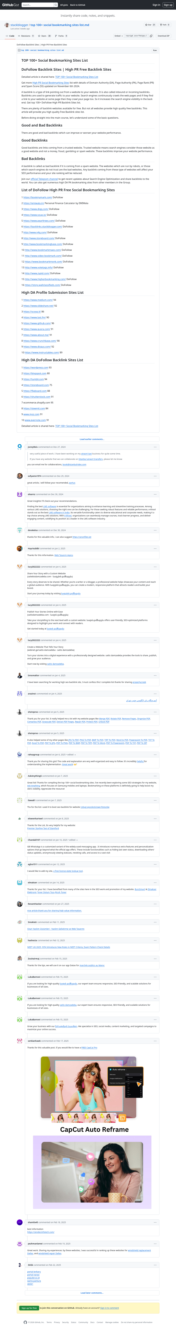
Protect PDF (91, 721)
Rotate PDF (115, 718)
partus (72, 482)
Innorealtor (33, 675)
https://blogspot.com (34, 373)
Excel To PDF (38, 743)
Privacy (57, 1322)
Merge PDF (104, 718)
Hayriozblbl (33, 548)
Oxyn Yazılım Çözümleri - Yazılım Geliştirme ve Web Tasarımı (55, 928)
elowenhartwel (35, 818)
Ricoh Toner (60, 892)
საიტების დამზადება (71, 593)
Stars (45, 35)
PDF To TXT (130, 743)
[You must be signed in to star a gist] (150, 25)
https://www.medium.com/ (38, 299)
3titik (30, 1265)
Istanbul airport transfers (91, 459)
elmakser (32, 882)
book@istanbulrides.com (74, 464)
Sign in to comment (109, 1307)
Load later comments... (92, 1292)
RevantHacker (35, 903)
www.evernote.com (35, 420)
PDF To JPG (50, 743)
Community (83, 1322)
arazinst (32, 693)
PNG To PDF (85, 740)
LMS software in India (59, 512)
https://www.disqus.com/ (37, 346)
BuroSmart (140, 889)
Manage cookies (112, 1322)
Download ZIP (163, 36)
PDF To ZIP (142, 743)
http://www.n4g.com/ (35, 232)
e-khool (67, 515)
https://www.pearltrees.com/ (39, 220)
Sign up (168, 4)
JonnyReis (33, 447)
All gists (64, 5)
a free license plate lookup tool (68, 871)
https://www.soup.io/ (34, 214)
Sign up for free (29, 1308)
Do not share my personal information (136, 1322)
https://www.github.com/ (37, 323)
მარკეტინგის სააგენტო (66, 1026)
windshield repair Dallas (49, 1253)
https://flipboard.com (35, 390)
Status (73, 1322)
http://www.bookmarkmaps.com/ (43, 250)
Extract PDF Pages (65, 721)
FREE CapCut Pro (89, 1047)
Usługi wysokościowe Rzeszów (95, 807)
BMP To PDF (97, 740)
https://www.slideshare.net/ (38, 305)
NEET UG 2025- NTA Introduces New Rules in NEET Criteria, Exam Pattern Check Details (68, 947)
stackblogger (19, 25)
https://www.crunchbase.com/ (39, 340)
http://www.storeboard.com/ (39, 238)
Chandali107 (34, 839)
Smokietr (32, 922)
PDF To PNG (62, 743)
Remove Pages (129, 718)
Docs (92, 1322)
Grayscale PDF (49, 721)
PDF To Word (99, 743)
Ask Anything (33, 785)
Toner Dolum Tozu (46, 892)
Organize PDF (143, 718)
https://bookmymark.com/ (37, 197)
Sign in (156, 4)
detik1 (30, 1284)
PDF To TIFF (86, 743)
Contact (100, 1322)
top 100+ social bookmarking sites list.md (59, 25)
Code (10, 35)
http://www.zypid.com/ (37, 273)
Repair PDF (80, 721)
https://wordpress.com (35, 367)
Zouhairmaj (33, 958)
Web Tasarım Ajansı (63, 555)
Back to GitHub (77, 5)
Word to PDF (122, 740)
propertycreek (139, 682)
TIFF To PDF (109, 740)
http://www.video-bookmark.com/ (43, 255)
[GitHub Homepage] (25, 1322)
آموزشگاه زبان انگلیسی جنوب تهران (141, 700)
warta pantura (34, 1280)
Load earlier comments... (92, 439)
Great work (67, 764)
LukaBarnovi (34, 976)
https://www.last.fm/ (34, 317)
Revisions (26, 35)
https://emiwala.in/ (33, 203)
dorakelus (33, 530)
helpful (140, 761)
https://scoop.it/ (32, 311)
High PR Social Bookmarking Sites (50, 82)
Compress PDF (34, 721)
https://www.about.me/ (36, 335)
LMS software (49, 506)
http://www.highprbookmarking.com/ (45, 279)
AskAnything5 (35, 775)
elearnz (31, 494)
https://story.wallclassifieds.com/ (42, 285)
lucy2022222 (34, 566)
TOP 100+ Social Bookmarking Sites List (76, 76)
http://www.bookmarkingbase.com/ (42, 244)
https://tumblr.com (33, 379)
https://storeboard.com (36, 385)
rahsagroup (33, 754)
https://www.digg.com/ (36, 209)
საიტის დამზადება (55, 628)
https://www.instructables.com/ (42, 352)
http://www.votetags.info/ (39, 267)
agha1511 (33, 864)
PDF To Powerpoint (115, 743)
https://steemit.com (34, 408)
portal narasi (33, 1274)
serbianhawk (34, 1040)
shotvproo (33, 712)
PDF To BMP (74, 743)
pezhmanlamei (35, 1243)
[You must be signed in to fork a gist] (165, 25)
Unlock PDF (104, 721)
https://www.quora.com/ (36, 329)
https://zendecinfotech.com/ (40, 1232)
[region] (88, 243)
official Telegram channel (44, 179)
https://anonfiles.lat (81, 537)
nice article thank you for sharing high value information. (54, 910)
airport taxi (86, 453)
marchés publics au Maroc (92, 965)
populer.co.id (33, 1277)
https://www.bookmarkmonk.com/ (43, 261)
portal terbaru (34, 1271)
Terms (49, 1322)
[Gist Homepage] (10, 5)
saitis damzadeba (55, 663)
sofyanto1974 (34, 476)
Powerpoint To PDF (138, 740)
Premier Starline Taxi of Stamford (43, 828)
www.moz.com (31, 414)
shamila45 (33, 1222)
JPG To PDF (73, 740)
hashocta (32, 940)
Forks (61, 35)
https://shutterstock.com (37, 396)
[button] (151, 36)
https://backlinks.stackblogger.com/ (42, 226)
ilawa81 (32, 800)
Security (65, 1322)
